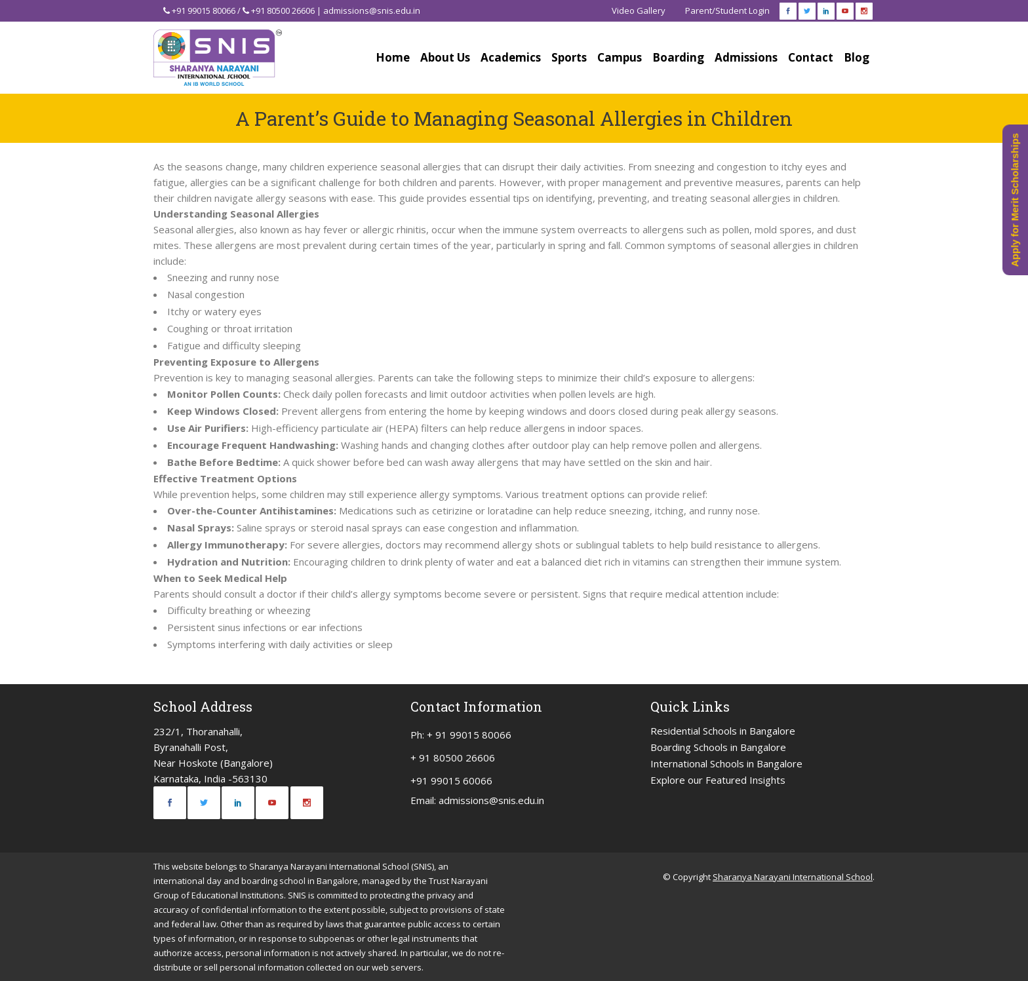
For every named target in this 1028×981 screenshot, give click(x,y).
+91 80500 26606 (283, 10)
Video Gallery (638, 10)
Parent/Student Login (727, 10)
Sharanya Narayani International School (793, 877)
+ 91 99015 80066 (469, 734)
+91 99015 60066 (451, 780)
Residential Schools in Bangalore (722, 730)
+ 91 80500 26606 (452, 757)
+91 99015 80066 (203, 10)
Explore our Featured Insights (717, 779)
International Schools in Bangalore (726, 763)
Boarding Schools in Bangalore (718, 747)
